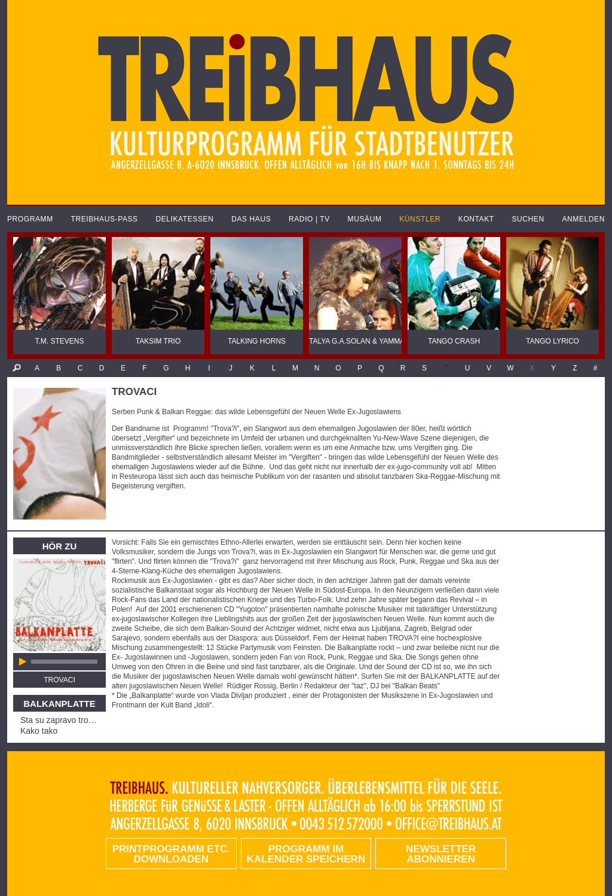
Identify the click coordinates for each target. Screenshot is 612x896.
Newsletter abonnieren (441, 854)
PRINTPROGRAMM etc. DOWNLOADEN (171, 854)
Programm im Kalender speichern (306, 854)
